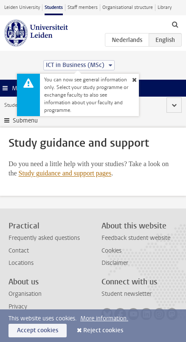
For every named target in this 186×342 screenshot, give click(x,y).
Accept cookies (37, 330)
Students (54, 7)
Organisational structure (127, 7)
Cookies (111, 251)
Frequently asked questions (44, 238)
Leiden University (22, 7)
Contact (18, 251)
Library (165, 7)
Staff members (83, 7)
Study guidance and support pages (65, 173)
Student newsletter (126, 294)
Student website (22, 105)
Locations (21, 263)
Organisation (25, 294)
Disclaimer (114, 263)
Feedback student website (135, 238)
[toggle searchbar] (175, 24)
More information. (104, 318)
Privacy (17, 307)
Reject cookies (103, 330)
